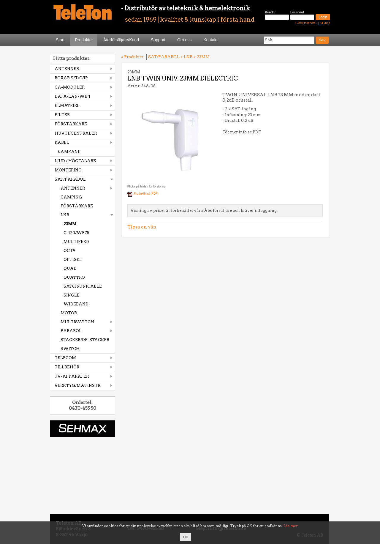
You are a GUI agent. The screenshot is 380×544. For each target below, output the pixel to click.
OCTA (70, 250)
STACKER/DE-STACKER (85, 340)
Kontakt (210, 39)
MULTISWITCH (77, 322)
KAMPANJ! (69, 151)
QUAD (70, 268)
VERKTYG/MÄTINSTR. (78, 385)
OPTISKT (73, 259)
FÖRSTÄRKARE (71, 124)
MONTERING (68, 170)
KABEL (62, 142)
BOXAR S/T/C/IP (71, 78)
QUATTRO (74, 277)
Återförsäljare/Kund (121, 39)
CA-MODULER (70, 87)
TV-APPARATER (72, 376)
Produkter (84, 39)
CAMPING (71, 197)
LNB (65, 215)
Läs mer (291, 525)
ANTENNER (67, 69)
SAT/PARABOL (70, 179)
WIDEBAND (76, 304)
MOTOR (69, 313)
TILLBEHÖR (67, 367)
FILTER (62, 115)
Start (60, 39)
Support (158, 39)
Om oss (184, 39)
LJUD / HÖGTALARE (75, 161)
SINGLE (72, 295)
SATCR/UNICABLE (83, 286)
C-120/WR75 (76, 233)
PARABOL (71, 331)
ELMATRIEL (67, 105)
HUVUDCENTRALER (76, 133)
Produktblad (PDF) (146, 193)
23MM (70, 224)
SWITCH (70, 348)
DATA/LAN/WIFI (72, 96)
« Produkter (132, 57)
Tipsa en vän (141, 227)
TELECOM (65, 358)
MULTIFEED (76, 241)
